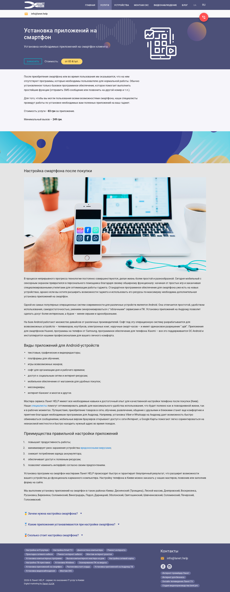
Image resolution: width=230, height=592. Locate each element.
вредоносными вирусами (95, 447)
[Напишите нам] (36, 14)
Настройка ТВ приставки (38, 562)
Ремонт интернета (116, 550)
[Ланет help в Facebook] (163, 566)
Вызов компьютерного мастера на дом (85, 558)
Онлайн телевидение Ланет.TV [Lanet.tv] (177, 581)
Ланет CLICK (48, 583)
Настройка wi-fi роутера (37, 550)
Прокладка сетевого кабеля (39, 554)
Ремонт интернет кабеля (69, 554)
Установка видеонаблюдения (40, 571)
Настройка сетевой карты (121, 558)
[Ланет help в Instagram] (169, 566)
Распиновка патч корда (78, 566)
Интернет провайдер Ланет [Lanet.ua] (175, 573)
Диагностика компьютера (90, 550)
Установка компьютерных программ (44, 558)
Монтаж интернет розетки (99, 554)
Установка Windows (64, 562)
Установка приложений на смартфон (44, 566)
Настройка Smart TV (63, 550)
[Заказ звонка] (203, 17)
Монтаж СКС (66, 571)
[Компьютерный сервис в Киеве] (34, 5)
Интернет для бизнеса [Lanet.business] (173, 577)
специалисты (39, 405)
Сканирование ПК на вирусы (93, 562)
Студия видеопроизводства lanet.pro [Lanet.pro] (180, 585)
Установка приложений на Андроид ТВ (114, 566)
